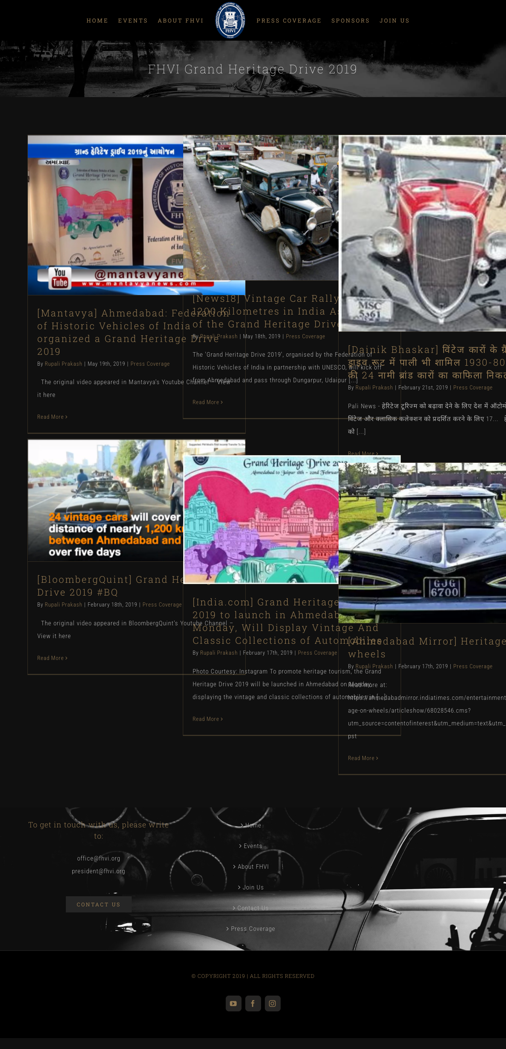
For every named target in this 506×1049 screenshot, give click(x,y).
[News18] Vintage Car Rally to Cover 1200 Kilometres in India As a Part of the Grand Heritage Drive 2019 (291, 311)
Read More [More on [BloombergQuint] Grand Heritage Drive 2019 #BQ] (50, 658)
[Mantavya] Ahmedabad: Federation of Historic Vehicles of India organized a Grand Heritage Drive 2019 (133, 332)
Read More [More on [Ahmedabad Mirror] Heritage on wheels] (361, 758)
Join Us (253, 887)
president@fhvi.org (98, 871)
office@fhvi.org (98, 858)
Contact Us (253, 908)
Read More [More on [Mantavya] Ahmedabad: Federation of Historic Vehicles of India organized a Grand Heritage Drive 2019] (50, 417)
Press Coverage (150, 363)
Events (253, 846)
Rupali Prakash (63, 363)
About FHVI (253, 866)
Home (253, 825)
